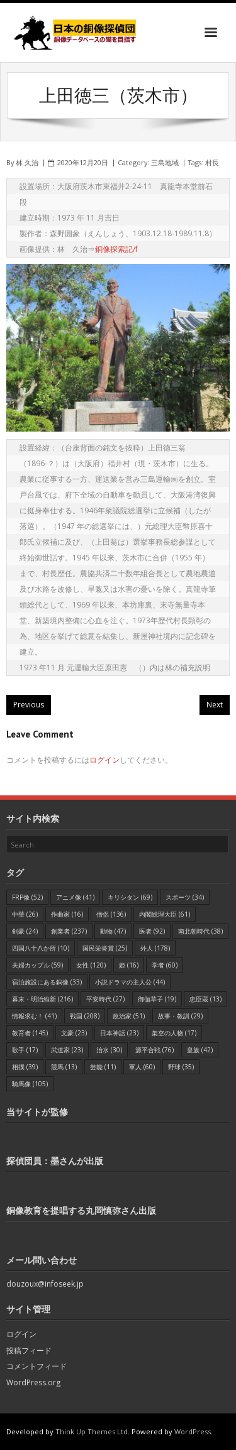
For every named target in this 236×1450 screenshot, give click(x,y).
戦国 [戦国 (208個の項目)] (84, 1015)
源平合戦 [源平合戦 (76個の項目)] (154, 1049)
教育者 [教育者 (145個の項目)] (30, 1032)
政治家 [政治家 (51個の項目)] (129, 1015)
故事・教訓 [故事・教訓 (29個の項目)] (180, 1015)
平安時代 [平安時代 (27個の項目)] (105, 999)
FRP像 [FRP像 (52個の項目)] (27, 897)
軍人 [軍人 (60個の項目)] (142, 1066)
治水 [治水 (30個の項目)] (109, 1049)
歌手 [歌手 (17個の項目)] (25, 1049)
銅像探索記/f (116, 249)
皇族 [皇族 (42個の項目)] (200, 1049)
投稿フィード (29, 1350)
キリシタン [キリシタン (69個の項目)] (130, 897)
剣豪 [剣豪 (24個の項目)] (25, 931)
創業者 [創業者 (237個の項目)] (69, 931)
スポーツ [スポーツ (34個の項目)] (185, 897)
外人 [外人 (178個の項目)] (155, 948)
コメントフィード (36, 1366)
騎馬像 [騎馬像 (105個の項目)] (30, 1083)
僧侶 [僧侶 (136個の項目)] (111, 914)
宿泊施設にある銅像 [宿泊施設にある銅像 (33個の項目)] (47, 982)
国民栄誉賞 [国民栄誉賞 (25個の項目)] (104, 948)
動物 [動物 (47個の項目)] (113, 931)
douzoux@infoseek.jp (45, 1283)
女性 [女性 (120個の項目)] (91, 965)
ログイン (104, 760)
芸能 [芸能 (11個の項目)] (103, 1066)
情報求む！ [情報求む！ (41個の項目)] (34, 1015)
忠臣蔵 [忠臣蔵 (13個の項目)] (205, 999)
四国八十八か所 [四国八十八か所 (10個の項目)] (40, 948)
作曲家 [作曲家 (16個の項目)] (67, 914)
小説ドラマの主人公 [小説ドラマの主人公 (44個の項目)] (130, 982)
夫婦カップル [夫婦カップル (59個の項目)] (37, 965)
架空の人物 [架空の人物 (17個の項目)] (174, 1032)
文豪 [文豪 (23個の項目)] (74, 1032)
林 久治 (27, 162)
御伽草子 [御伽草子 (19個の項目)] (157, 999)
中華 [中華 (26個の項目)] (25, 914)
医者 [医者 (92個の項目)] (152, 931)
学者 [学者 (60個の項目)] (164, 965)
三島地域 (165, 162)
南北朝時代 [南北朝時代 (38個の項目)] (200, 931)
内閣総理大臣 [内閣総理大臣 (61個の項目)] (164, 914)
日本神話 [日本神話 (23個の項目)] (119, 1032)
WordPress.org (33, 1382)
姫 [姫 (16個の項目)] (128, 965)
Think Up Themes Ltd (91, 1431)
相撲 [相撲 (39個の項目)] (25, 1066)
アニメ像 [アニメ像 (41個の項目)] (75, 897)
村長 (212, 162)
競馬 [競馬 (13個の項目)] (64, 1066)
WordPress (192, 1431)
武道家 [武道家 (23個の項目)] (67, 1049)
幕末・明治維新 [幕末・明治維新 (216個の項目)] (42, 999)
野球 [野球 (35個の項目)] (181, 1066)
